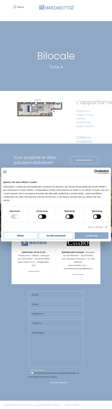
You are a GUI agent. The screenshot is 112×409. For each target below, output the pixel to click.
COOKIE (66, 405)
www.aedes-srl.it (26, 262)
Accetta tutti (91, 235)
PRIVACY (57, 405)
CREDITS (76, 405)
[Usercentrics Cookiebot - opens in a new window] (96, 172)
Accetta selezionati (55, 235)
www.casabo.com (77, 265)
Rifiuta (20, 235)
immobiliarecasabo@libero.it (78, 268)
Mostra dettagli (95, 227)
